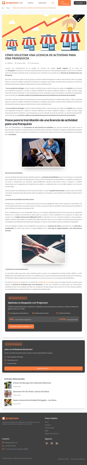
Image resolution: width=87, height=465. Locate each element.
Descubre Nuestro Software (21, 326)
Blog (52, 3)
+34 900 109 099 (10, 446)
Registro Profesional (52, 434)
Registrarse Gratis (43, 368)
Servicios (30, 3)
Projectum (16, 282)
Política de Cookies (63, 459)
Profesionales (42, 3)
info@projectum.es (11, 443)
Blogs (8, 8)
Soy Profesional (64, 3)
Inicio (21, 3)
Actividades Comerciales (46, 282)
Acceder (80, 3)
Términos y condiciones (78, 459)
